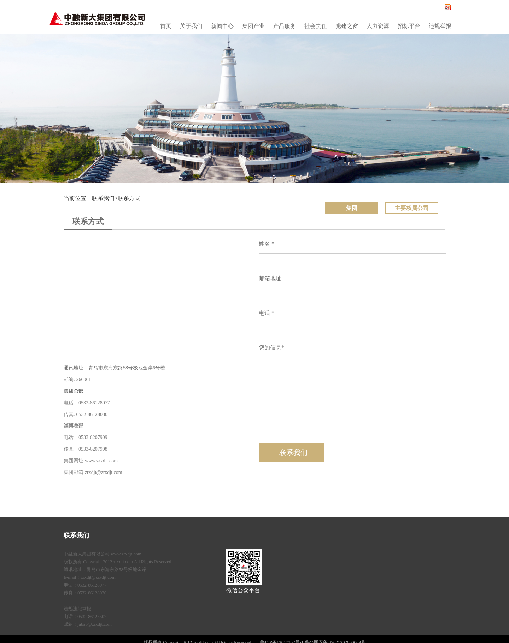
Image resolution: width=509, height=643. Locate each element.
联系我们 (76, 535)
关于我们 (191, 26)
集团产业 (253, 26)
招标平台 (409, 26)
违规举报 (440, 26)
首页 (165, 26)
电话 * (266, 313)
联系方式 (129, 198)
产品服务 (284, 26)
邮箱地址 (270, 278)
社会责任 (315, 26)
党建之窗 (346, 26)
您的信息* (271, 347)
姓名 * (266, 244)
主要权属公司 (412, 208)
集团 (351, 208)
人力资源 (378, 26)
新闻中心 (222, 26)
